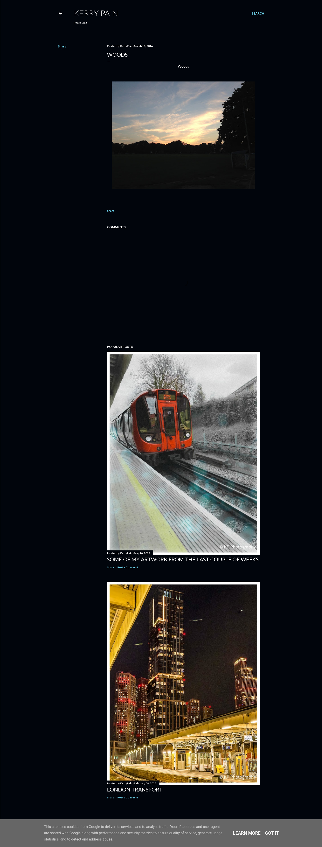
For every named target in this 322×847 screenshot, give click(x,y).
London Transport (134, 789)
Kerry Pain (96, 13)
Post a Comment (127, 567)
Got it (272, 833)
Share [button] (62, 46)
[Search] (258, 13)
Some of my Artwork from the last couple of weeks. (183, 559)
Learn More (247, 833)
